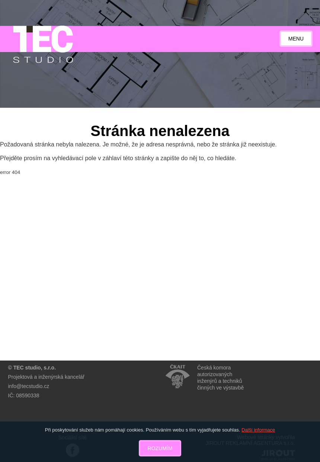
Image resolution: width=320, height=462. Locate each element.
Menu (296, 39)
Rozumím (160, 448)
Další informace (258, 430)
